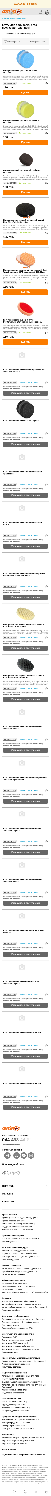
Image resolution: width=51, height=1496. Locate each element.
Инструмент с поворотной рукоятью (18, 1346)
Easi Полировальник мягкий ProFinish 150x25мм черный (21, 983)
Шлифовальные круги (11, 1286)
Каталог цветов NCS (30, 1239)
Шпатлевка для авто (11, 1259)
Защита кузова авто (12, 1265)
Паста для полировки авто (13, 1402)
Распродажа (8, 1434)
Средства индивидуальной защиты (19, 1416)
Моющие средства (10, 1422)
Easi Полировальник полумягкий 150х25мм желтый (23, 932)
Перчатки (26, 1422)
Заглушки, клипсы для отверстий (16, 1340)
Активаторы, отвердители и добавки (18, 1250)
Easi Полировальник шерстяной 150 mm (22, 1084)
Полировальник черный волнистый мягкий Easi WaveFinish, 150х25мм (23, 221)
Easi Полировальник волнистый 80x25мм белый (23, 524)
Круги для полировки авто (13, 1405)
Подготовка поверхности (14, 1373)
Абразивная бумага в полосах (15, 1292)
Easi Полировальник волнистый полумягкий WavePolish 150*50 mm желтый (24, 575)
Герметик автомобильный (13, 1274)
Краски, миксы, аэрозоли (33, 1437)
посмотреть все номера (11, 1144)
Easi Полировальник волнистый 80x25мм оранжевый (23, 473)
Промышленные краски (14, 1235)
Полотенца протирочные (13, 1379)
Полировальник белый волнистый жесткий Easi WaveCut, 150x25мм (23, 626)
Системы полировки (12, 1398)
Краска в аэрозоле (33, 1304)
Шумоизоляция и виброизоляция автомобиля (24, 1455)
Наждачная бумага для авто (14, 1283)
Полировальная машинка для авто (17, 1319)
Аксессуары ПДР (9, 1337)
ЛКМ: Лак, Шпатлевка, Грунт (16, 1247)
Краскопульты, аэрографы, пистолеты (21, 1358)
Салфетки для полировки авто (15, 1411)
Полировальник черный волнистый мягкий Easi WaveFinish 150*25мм (23, 677)
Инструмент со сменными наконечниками (20, 1349)
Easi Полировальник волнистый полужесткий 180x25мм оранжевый (25, 779)
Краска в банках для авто (13, 1221)
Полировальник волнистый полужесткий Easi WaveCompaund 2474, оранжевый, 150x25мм (25, 271)
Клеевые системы (10, 1352)
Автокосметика (9, 1449)
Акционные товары (10, 1437)
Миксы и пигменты (10, 1230)
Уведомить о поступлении (25, 393)
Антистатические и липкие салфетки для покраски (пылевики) (24, 1386)
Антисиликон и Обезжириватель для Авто (20, 1376)
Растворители (8, 1256)
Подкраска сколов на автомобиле (17, 1227)
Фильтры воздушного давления (16, 1364)
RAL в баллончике (10, 1239)
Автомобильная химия (12, 1304)
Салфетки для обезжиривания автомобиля (21, 1382)
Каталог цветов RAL (11, 1242)
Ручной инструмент (30, 1322)
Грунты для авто (9, 1253)
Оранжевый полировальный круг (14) (20, 33)
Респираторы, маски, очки (13, 1426)
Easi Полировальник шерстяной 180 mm (22, 1033)
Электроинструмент (11, 1325)
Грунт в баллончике (36, 1307)
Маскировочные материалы (14, 1390)
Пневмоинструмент (10, 1322)
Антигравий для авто (11, 1268)
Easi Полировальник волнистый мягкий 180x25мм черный (22, 830)
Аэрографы (39, 1361)
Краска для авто (10, 1215)
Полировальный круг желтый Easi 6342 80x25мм (22, 121)
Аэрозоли (7, 1298)
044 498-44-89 (25, 1139)
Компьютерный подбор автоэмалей (17, 1224)
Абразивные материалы (14, 1280)
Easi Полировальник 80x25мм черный (21, 421)
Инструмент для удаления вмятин (18, 1334)
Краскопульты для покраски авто (16, 1361)
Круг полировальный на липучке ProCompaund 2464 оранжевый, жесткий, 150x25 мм (22, 321)
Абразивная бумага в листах (14, 1443)
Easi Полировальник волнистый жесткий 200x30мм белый (22, 881)
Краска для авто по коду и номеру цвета (20, 1218)
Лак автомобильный (28, 1253)
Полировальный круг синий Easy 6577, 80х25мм (21, 72)
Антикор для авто (31, 1268)
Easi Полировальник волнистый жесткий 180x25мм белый (22, 728)
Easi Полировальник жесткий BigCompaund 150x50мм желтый (23, 371)
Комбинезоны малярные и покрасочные (19, 1420)
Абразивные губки (40, 1292)
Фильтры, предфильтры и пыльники (18, 1428)
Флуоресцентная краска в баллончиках (19, 1301)
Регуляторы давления (11, 1367)
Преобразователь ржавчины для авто (18, 1271)
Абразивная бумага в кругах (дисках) (18, 1440)
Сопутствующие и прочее (29, 1256)
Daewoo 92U (27, 1230)
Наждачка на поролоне (12, 1289)
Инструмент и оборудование (16, 1316)
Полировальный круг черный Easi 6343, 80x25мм (22, 171)
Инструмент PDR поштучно (14, 1343)
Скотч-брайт (30, 1286)
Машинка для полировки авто (15, 1408)
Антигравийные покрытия (13, 1307)
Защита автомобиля (11, 1310)
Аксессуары (41, 1319)
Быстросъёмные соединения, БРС (17, 1328)
